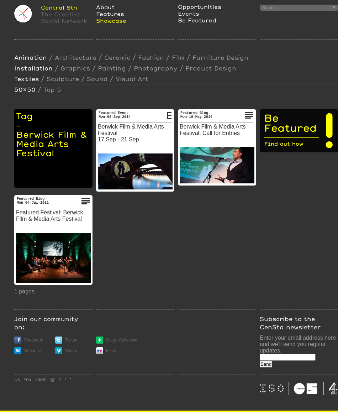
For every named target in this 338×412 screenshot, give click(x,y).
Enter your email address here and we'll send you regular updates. (298, 344)
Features (110, 13)
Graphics (75, 68)
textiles (26, 79)
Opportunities (199, 6)
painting (112, 68)
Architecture (75, 57)
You (27, 379)
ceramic (117, 57)
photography (156, 68)
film (178, 57)
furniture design (220, 57)
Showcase (111, 20)
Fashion (151, 57)
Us (17, 379)
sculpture (63, 79)
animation (30, 57)
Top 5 (52, 89)
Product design (210, 68)
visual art (132, 79)
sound (97, 79)
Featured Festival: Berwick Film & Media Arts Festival (49, 215)
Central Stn (59, 7)
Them (41, 379)
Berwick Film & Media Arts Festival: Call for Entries (213, 130)
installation (33, 68)
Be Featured (197, 20)
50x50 (25, 89)
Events (188, 13)
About (105, 7)
